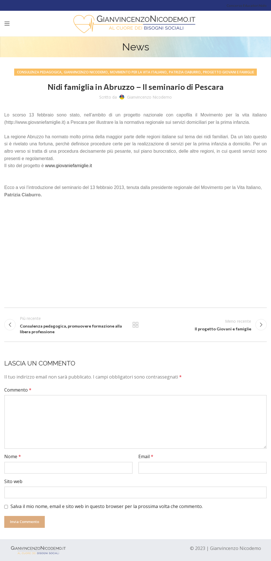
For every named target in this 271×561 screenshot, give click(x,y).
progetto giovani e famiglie (228, 72)
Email (145, 456)
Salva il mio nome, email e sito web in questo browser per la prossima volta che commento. (106, 506)
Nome (12, 456)
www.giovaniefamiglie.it (68, 165)
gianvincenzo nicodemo (86, 72)
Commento (17, 390)
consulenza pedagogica (39, 72)
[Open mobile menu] (7, 23)
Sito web (13, 481)
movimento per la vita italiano (138, 72)
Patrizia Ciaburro (185, 72)
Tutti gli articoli (135, 324)
